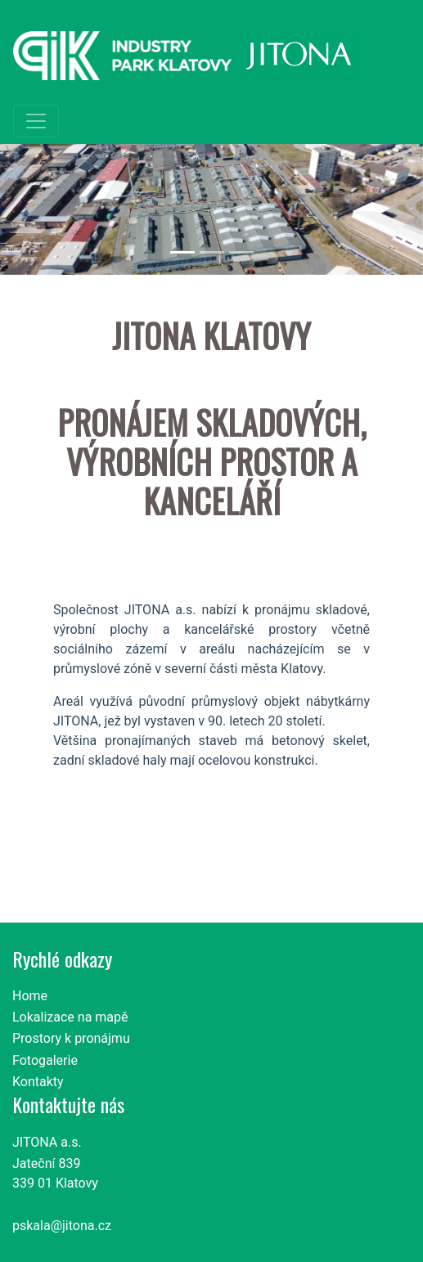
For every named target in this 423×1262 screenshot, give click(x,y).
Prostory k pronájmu (71, 1038)
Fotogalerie (45, 1060)
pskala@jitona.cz (61, 1225)
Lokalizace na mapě (70, 1017)
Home (29, 996)
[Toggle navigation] (36, 121)
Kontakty (38, 1081)
